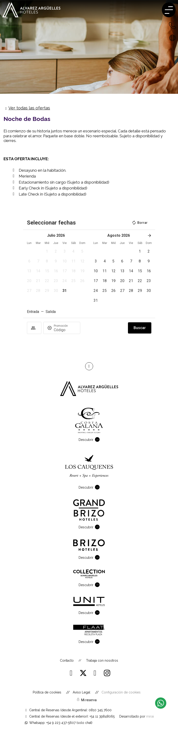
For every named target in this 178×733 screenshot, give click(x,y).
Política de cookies (47, 692)
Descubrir (86, 440)
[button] (47, 251)
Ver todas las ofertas (29, 107)
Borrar (140, 222)
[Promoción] (65, 330)
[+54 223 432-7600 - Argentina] (172, 25)
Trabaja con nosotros (102, 660)
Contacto (67, 660)
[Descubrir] (98, 439)
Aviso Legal (81, 692)
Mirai (150, 716)
